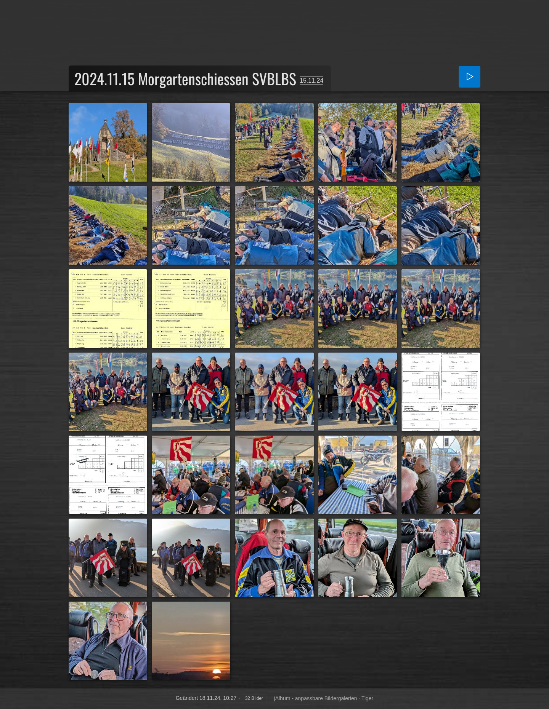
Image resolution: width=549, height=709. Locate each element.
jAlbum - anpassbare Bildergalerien (315, 698)
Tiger (367, 698)
